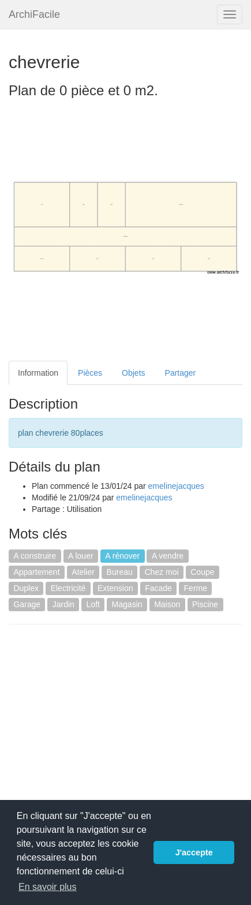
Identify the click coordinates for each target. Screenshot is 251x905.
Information (38, 372)
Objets (133, 372)
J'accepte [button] (194, 852)
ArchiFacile (34, 14)
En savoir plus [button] (47, 887)
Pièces (90, 372)
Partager (180, 372)
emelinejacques (176, 486)
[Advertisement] (106, 717)
